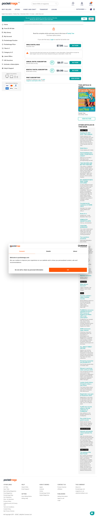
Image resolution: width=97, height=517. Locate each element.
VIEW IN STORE (86, 118)
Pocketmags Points (45, 493)
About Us (78, 487)
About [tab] (75, 251)
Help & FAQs (25, 487)
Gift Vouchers (7, 60)
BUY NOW (75, 45)
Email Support (25, 489)
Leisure (54, 9)
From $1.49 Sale (8, 28)
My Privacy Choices (9, 511)
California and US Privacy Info (10, 504)
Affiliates (59, 489)
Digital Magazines (44, 495)
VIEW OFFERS (75, 78)
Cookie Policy (7, 509)
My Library (6, 32)
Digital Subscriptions (7, 14)
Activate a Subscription (10, 64)
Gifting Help (25, 498)
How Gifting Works (27, 496)
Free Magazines (8, 493)
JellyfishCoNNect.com (81, 493)
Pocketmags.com (80, 489)
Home (5, 24)
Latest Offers (7, 56)
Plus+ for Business (9, 499)
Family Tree (16, 14)
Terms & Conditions (9, 507)
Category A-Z (7, 52)
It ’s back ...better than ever (37, 14)
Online (41, 491)
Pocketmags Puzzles (9, 40)
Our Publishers (8, 497)
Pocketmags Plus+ (9, 44)
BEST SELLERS (6, 9)
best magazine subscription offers (35, 80)
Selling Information (62, 496)
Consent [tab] (22, 251)
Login (52, 39)
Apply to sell (60, 498)
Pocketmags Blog (8, 495)
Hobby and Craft (29, 9)
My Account (7, 36)
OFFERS (17, 9)
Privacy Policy (7, 501)
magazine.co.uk (79, 491)
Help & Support (8, 68)
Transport (44, 9)
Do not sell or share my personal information (29, 270)
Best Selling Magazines (10, 491)
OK (68, 270)
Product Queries (61, 487)
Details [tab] (48, 251)
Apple (41, 487)
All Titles (6, 487)
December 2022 (24, 14)
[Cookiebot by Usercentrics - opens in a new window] (79, 246)
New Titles (6, 489)
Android (42, 489)
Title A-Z (6, 48)
